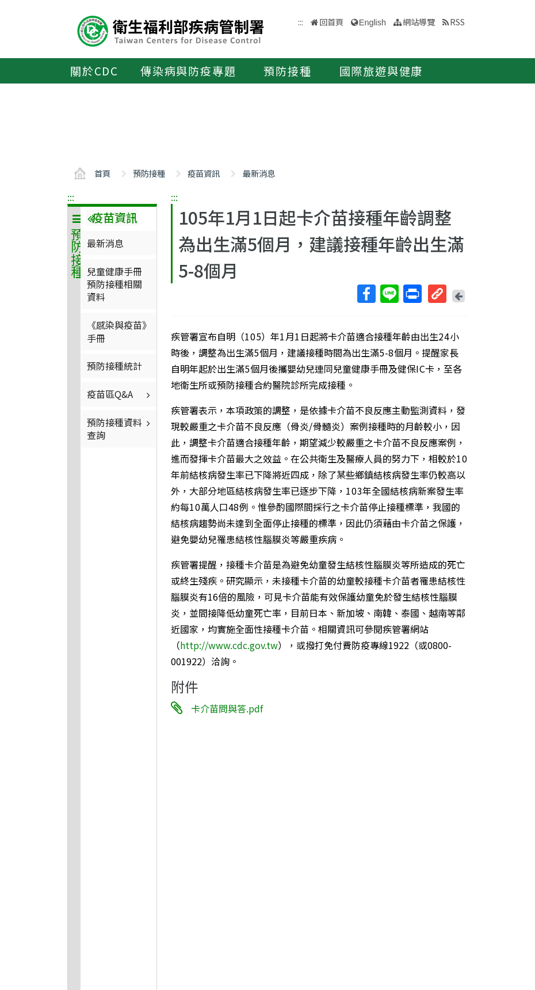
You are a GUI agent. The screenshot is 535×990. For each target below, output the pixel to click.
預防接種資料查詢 (120, 428)
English (372, 22)
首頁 (102, 173)
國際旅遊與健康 (381, 71)
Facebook (366, 294)
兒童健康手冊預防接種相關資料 (114, 284)
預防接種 (287, 71)
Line (389, 294)
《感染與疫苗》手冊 (117, 331)
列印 (412, 294)
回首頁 (331, 22)
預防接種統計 (114, 366)
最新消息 (259, 173)
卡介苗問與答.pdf (227, 708)
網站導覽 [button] (419, 22)
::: (70, 197)
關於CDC (94, 71)
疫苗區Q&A (120, 394)
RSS (457, 22)
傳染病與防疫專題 (188, 71)
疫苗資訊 (204, 173)
